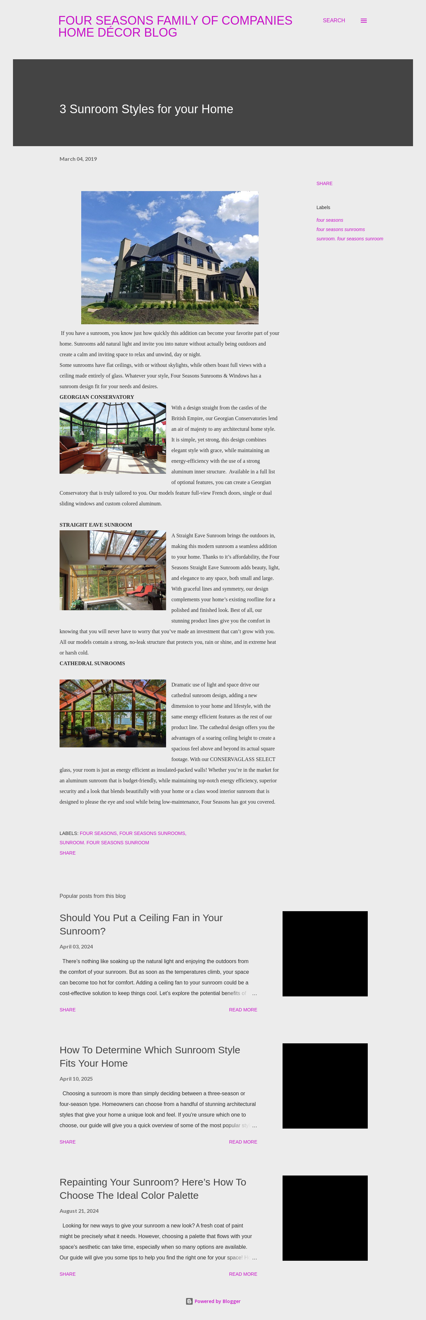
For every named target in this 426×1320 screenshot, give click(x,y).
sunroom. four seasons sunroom (350, 238)
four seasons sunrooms (341, 229)
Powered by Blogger (213, 1301)
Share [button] (324, 183)
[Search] (334, 21)
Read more (243, 1009)
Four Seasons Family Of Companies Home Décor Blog (175, 26)
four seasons (330, 220)
